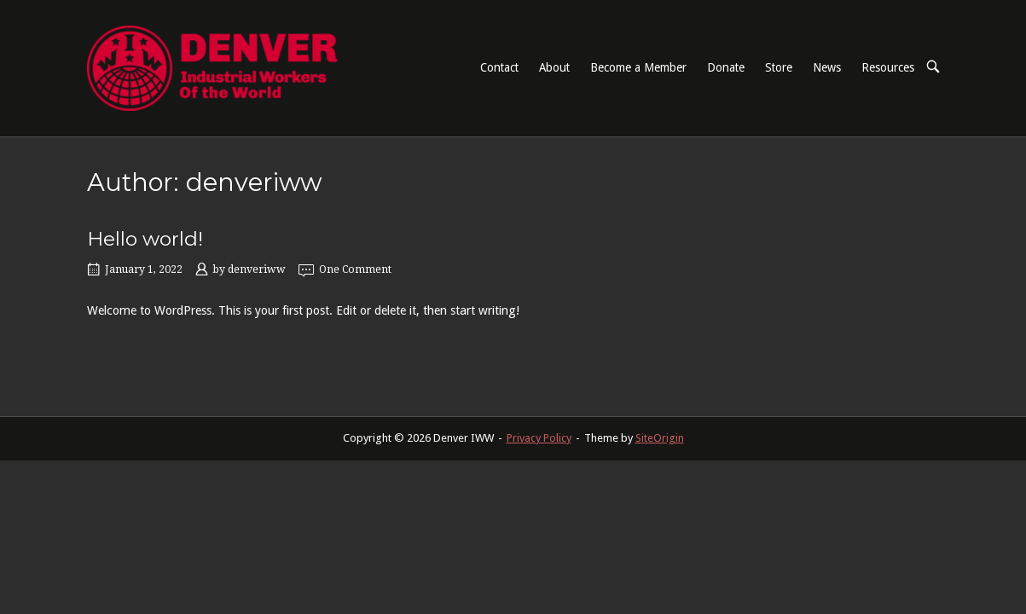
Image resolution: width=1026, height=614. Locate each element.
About (554, 67)
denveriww (257, 269)
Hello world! (145, 239)
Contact (499, 67)
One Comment (355, 269)
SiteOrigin (659, 438)
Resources (887, 67)
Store (778, 67)
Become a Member (638, 67)
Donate (726, 67)
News (827, 67)
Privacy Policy (539, 438)
